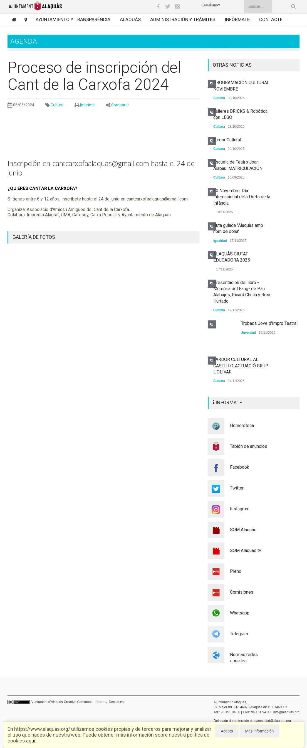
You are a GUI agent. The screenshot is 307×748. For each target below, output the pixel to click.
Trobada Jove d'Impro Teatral (269, 323)
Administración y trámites (182, 19)
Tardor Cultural (227, 139)
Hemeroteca (242, 425)
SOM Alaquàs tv (245, 550)
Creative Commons (78, 702)
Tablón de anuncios (248, 446)
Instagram (239, 508)
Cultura (57, 105)
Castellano (210, 5)
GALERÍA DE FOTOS (34, 237)
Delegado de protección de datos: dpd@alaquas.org (252, 721)
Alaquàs (130, 19)
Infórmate (237, 19)
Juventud (248, 333)
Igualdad (220, 241)
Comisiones (241, 592)
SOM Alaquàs (243, 529)
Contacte (271, 19)
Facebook (239, 467)
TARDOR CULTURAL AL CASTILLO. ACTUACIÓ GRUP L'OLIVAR (240, 366)
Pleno (235, 571)
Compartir (120, 105)
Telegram (239, 633)
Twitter (237, 488)
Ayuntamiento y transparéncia (73, 19)
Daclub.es (116, 702)
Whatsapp (239, 613)
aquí (30, 741)
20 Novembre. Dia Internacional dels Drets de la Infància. (241, 197)
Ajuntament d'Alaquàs (47, 702)
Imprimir (87, 105)
